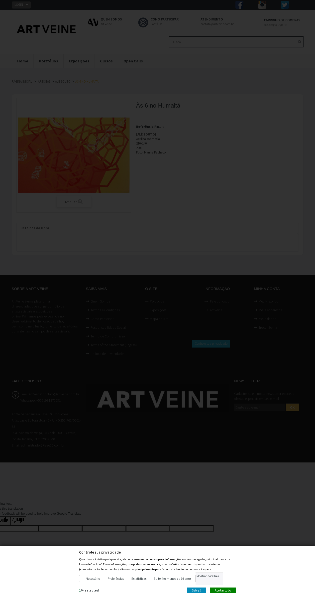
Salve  (196, 590)
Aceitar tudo (223, 590)
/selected (89, 590)
